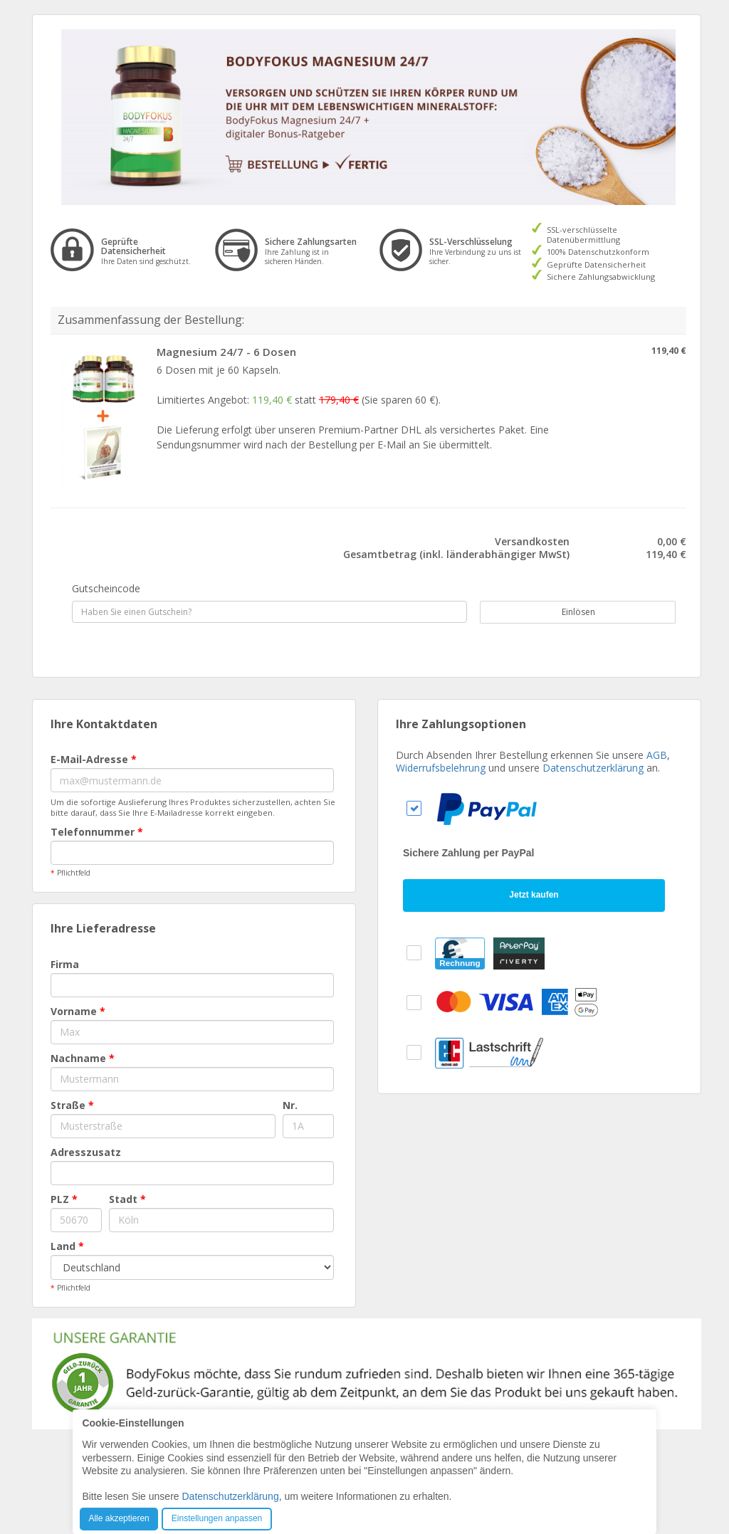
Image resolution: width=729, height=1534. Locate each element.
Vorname (78, 1011)
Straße (72, 1105)
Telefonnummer (97, 832)
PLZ (64, 1199)
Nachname (83, 1058)
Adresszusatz (86, 1152)
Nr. (290, 1105)
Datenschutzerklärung (593, 767)
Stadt (127, 1199)
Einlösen (570, 612)
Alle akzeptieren (118, 1518)
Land (67, 1246)
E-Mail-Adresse (94, 759)
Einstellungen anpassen (217, 1518)
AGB (656, 755)
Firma (65, 964)
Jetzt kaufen (533, 895)
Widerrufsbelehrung (441, 767)
